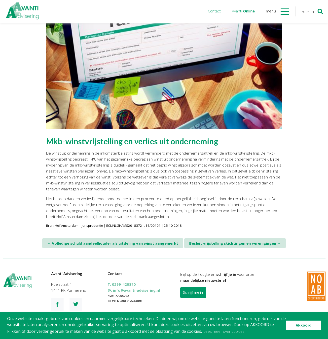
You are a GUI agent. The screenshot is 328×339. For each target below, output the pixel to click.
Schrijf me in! (193, 292)
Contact (214, 10)
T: (122, 284)
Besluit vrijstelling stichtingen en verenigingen (235, 243)
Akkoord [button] (303, 325)
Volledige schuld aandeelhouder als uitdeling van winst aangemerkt (112, 243)
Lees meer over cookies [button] (224, 331)
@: (134, 290)
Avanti (243, 10)
